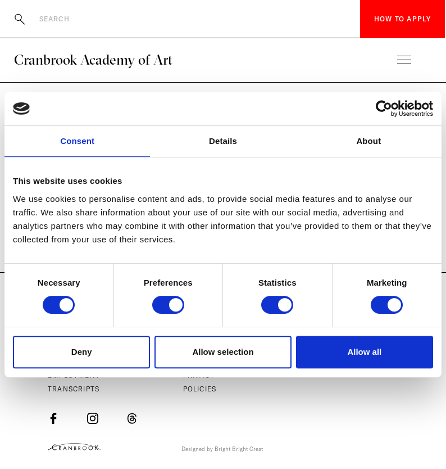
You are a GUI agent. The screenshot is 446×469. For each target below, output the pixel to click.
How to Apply (402, 19)
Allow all (364, 352)
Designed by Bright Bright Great (222, 449)
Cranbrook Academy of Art (93, 60)
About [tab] (368, 141)
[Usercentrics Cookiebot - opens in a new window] (384, 108)
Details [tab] (223, 141)
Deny (81, 352)
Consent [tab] (77, 141)
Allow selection (222, 352)
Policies (200, 389)
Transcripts (73, 389)
